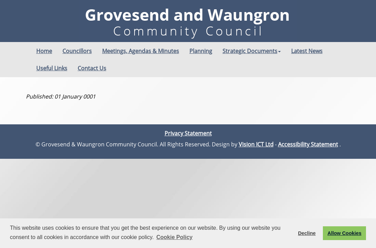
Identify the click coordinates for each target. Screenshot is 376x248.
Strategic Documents (251, 51)
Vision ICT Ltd (256, 144)
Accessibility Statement (308, 144)
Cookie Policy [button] (174, 237)
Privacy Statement (188, 133)
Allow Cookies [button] (344, 233)
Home (44, 51)
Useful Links (51, 68)
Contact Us (92, 68)
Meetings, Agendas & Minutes (140, 51)
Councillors (77, 51)
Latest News (307, 51)
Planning (200, 51)
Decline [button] (307, 233)
